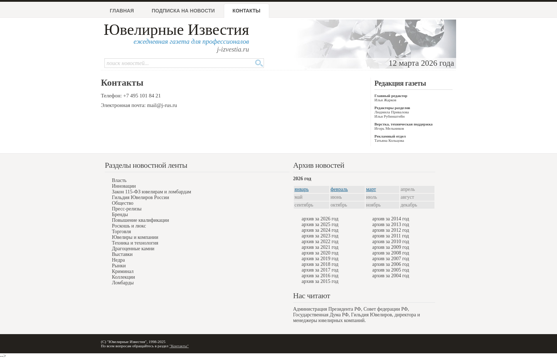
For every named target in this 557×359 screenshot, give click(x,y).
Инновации (124, 186)
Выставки (122, 254)
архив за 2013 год (390, 224)
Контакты (246, 11)
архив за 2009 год (390, 247)
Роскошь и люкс (129, 226)
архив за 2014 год (390, 218)
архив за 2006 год (390, 264)
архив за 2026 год (320, 218)
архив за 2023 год (320, 236)
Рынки (119, 265)
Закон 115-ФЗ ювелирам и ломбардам (151, 191)
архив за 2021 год (320, 247)
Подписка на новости (183, 11)
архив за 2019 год (320, 258)
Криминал (123, 271)
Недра (118, 260)
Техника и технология (135, 243)
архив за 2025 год (320, 224)
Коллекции (123, 277)
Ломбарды (123, 282)
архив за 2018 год (320, 264)
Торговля (121, 231)
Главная (122, 11)
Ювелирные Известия (176, 29)
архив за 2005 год (390, 270)
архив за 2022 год (320, 241)
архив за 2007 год (390, 258)
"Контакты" (179, 346)
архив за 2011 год (390, 236)
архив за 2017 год (320, 270)
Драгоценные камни (133, 248)
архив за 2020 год (320, 253)
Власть (119, 180)
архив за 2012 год (390, 230)
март (371, 189)
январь (301, 189)
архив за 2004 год (390, 275)
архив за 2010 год (390, 241)
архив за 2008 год (390, 253)
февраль (339, 189)
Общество (122, 203)
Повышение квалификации (140, 220)
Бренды (120, 214)
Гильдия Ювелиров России (140, 197)
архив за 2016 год (320, 275)
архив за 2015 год (320, 281)
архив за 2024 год (320, 230)
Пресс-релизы (126, 208)
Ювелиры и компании (135, 237)
